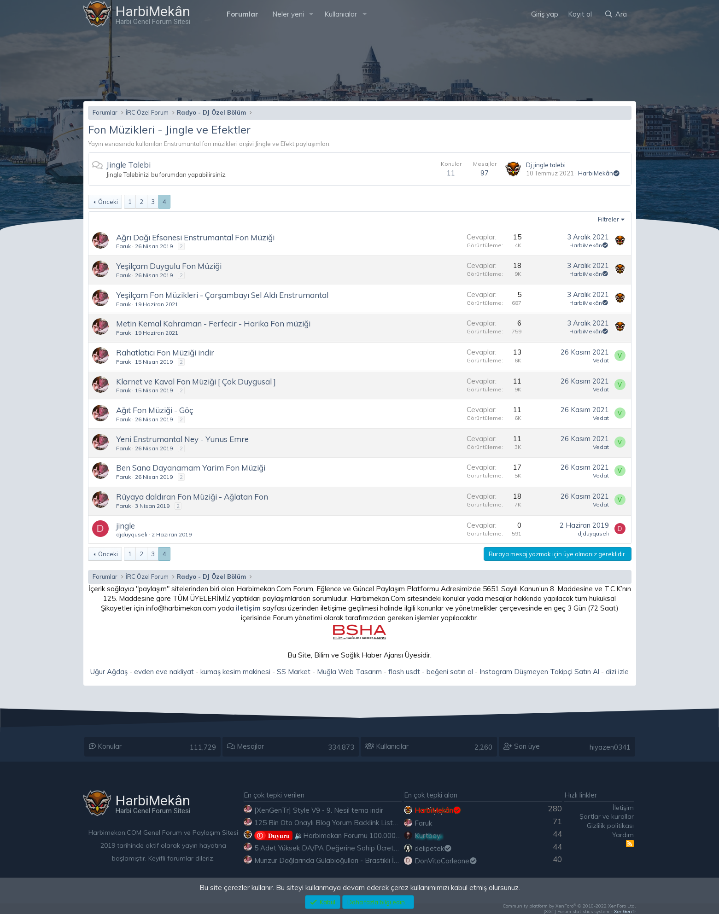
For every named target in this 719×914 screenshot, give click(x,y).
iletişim (248, 608)
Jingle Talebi (128, 164)
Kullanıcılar (340, 14)
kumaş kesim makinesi (235, 671)
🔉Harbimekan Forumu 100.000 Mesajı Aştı (343, 835)
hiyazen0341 (610, 747)
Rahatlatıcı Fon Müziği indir (165, 352)
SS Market (293, 671)
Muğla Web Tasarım (349, 671)
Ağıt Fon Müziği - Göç (154, 410)
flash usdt (404, 671)
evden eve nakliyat (164, 671)
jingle (125, 525)
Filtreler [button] (608, 219)
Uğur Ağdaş (109, 671)
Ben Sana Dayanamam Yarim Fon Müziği (190, 467)
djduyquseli (131, 534)
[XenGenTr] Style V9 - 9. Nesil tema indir (318, 810)
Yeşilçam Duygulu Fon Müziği (169, 266)
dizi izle (617, 671)
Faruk (123, 246)
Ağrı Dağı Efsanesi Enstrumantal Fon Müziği (195, 237)
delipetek (434, 848)
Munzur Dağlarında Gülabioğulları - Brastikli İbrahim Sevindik (349, 860)
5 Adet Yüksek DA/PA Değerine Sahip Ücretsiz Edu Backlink (349, 848)
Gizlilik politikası (610, 825)
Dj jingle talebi (546, 165)
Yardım (623, 835)
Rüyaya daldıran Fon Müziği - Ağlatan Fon (192, 496)
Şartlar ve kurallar (606, 816)
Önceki (108, 201)
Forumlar (242, 14)
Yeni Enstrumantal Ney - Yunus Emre (182, 439)
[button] (310, 14)
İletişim (623, 807)
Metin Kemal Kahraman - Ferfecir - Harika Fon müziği (213, 323)
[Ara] (615, 14)
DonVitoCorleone (446, 860)
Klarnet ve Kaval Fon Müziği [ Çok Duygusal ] (196, 381)
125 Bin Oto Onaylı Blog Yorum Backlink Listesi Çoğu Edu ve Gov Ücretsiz (370, 822)
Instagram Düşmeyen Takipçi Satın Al (539, 671)
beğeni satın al (450, 671)
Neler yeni (288, 14)
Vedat (601, 360)
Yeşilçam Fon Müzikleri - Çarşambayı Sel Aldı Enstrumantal (222, 295)
